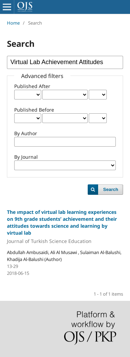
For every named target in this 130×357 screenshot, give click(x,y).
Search (110, 189)
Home (13, 23)
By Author (25, 133)
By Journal (26, 157)
